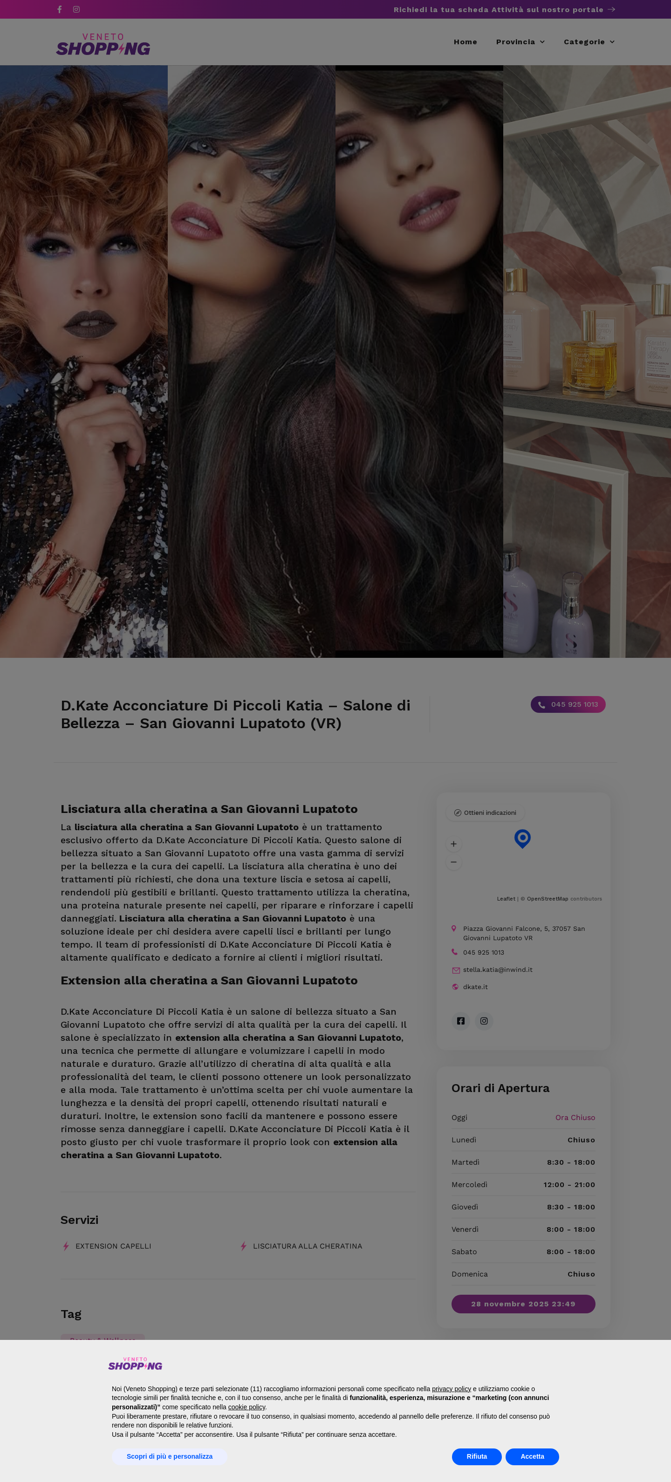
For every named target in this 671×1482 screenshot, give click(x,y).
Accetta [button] (532, 1456)
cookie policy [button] (246, 1407)
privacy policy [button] (451, 1389)
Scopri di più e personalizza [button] (169, 1456)
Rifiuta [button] (477, 1456)
